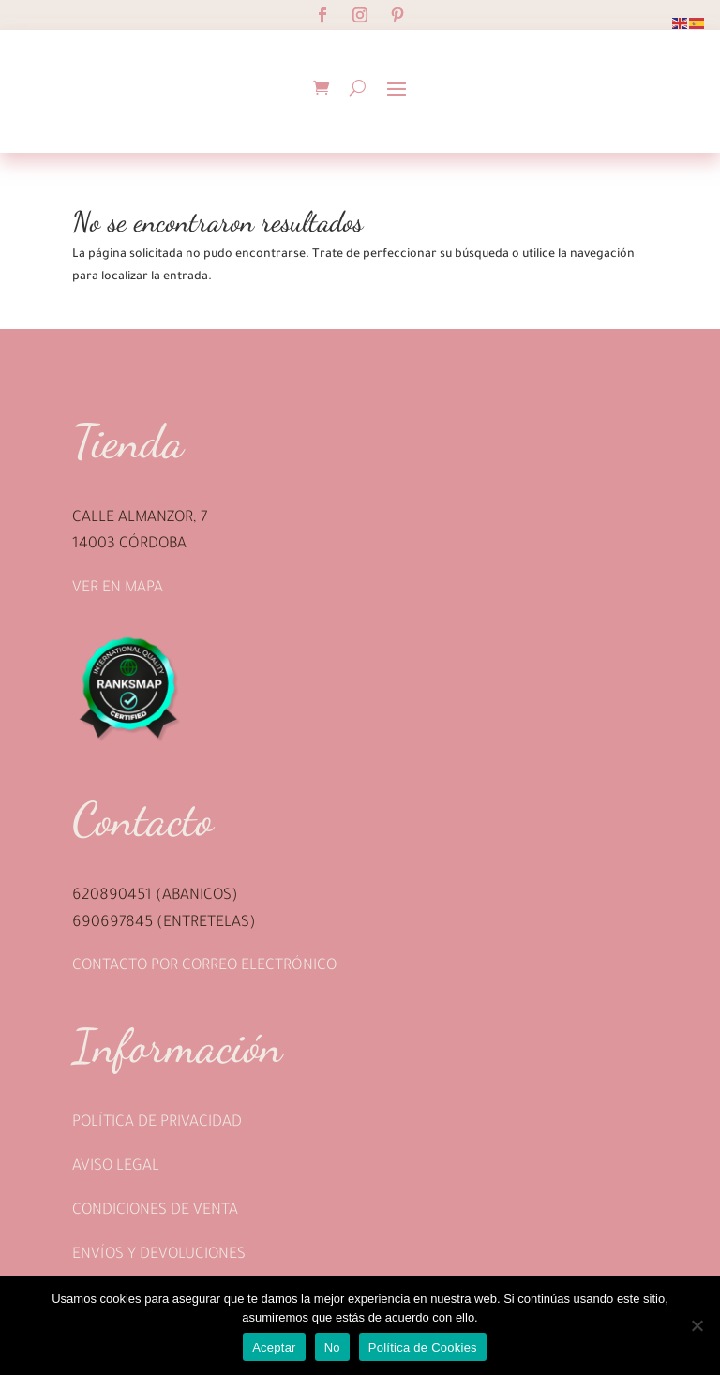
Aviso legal (115, 1166)
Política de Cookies (422, 1347)
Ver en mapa (117, 588)
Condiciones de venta (155, 1211)
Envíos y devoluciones (159, 1255)
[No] (696, 1325)
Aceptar (274, 1347)
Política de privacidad (157, 1122)
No (332, 1347)
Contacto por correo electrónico (204, 966)
